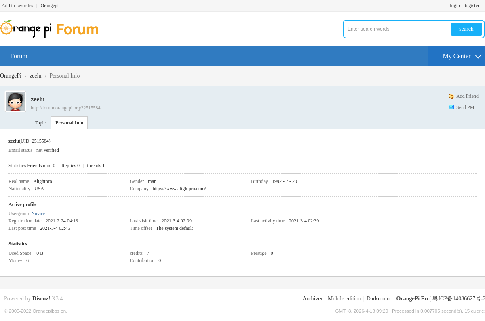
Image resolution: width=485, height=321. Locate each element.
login (455, 5)
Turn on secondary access (483, 5)
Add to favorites (17, 5)
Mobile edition (344, 299)
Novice (38, 213)
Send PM (465, 107)
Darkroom (378, 299)
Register (471, 5)
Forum (18, 55)
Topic (40, 123)
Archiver (312, 299)
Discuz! (41, 299)
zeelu (36, 76)
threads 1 (96, 165)
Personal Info (69, 123)
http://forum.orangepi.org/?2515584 (65, 108)
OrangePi (10, 76)
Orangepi (49, 5)
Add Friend (467, 96)
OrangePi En (412, 299)
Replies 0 (70, 165)
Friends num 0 (41, 165)
